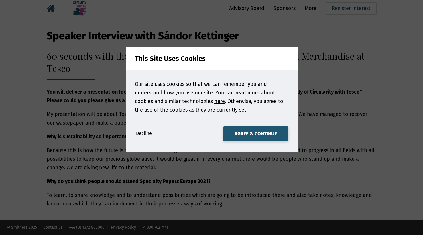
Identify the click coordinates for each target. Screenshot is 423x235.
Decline (144, 133)
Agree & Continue (256, 134)
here (219, 101)
